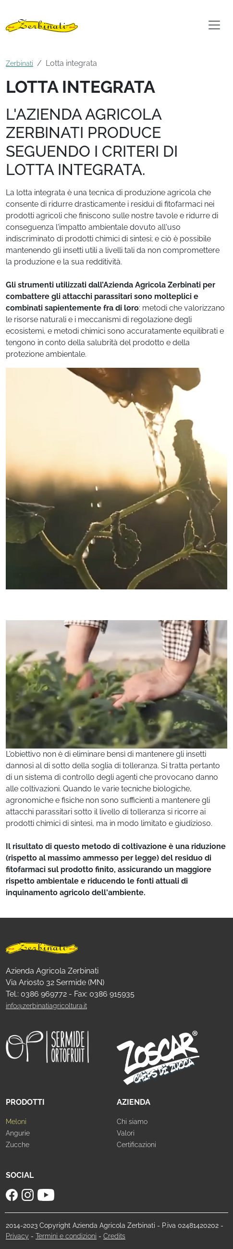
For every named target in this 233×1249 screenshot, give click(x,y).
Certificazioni (136, 1144)
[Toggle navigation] (214, 25)
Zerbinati (19, 63)
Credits (114, 1236)
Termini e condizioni (66, 1236)
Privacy (17, 1236)
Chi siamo (132, 1121)
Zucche (17, 1144)
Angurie (18, 1133)
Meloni (16, 1121)
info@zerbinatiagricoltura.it (46, 1005)
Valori (126, 1133)
